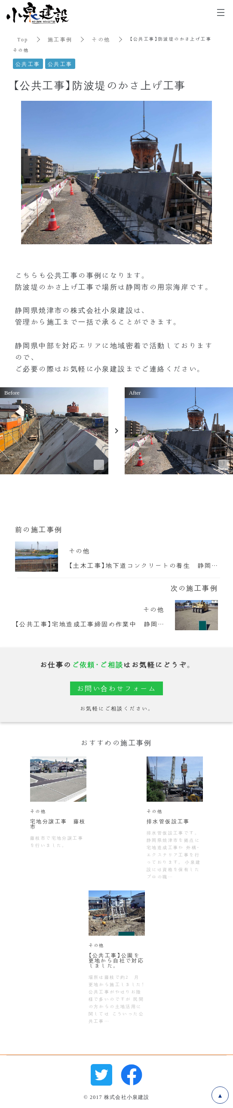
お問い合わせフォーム (116, 688)
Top (22, 39)
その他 (101, 39)
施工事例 (60, 39)
